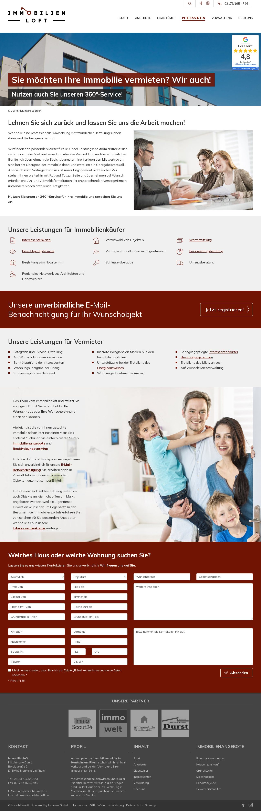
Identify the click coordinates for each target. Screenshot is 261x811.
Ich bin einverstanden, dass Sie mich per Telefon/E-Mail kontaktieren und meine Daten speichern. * (64, 673)
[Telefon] (36, 661)
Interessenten (193, 18)
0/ (26, 779)
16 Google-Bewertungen (245, 64)
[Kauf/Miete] (36, 576)
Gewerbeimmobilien (209, 789)
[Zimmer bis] (99, 596)
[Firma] (99, 641)
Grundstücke (204, 770)
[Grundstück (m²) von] (36, 616)
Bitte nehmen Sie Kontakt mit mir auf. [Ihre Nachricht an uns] (193, 646)
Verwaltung (222, 18)
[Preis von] (36, 586)
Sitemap (150, 805)
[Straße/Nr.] (36, 651)
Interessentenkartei (36, 240)
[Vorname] (99, 631)
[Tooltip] (256, 68)
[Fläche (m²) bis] (99, 606)
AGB (92, 805)
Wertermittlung (200, 240)
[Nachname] (36, 641)
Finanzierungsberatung (206, 251)
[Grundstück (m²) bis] (99, 616)
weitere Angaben (193, 601)
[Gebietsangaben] (224, 576)
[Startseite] (36, 14)
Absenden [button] (239, 672)
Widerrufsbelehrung (110, 805)
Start (123, 18)
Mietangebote (205, 777)
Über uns (245, 18)
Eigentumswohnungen (211, 758)
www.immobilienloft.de (34, 795)
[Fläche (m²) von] (36, 606)
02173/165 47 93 (237, 4)
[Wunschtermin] (162, 576)
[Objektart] (99, 576)
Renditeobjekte (206, 783)
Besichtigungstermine (38, 251)
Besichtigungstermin (196, 357)
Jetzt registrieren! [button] (224, 309)
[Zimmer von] (36, 596)
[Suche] (189, 3)
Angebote (143, 18)
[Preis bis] (99, 586)
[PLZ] (78, 651)
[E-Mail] (99, 661)
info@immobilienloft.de (32, 791)
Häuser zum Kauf (207, 764)
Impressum (80, 805)
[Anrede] (36, 631)
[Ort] (109, 651)
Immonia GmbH (58, 805)
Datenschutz (134, 805)
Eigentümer (166, 18)
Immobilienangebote (29, 443)
